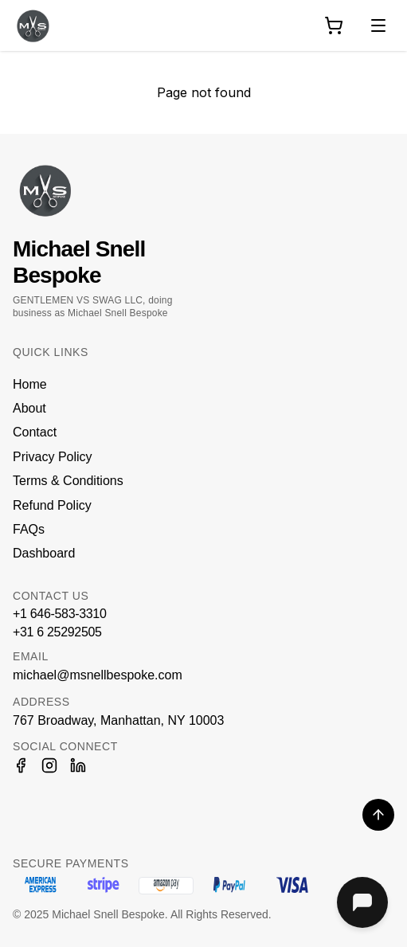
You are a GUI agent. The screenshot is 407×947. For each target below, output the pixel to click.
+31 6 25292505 (57, 632)
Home (30, 384)
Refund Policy (52, 505)
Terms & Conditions (68, 480)
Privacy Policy (52, 457)
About (29, 408)
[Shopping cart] (334, 25)
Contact (35, 432)
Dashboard (44, 553)
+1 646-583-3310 (60, 613)
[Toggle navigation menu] (378, 25)
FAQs (29, 529)
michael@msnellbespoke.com (97, 675)
